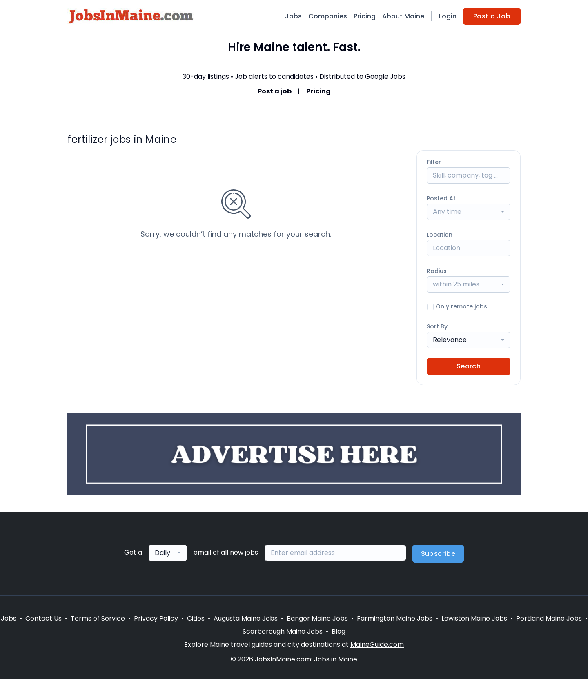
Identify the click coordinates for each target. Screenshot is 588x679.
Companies (327, 16)
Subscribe (438, 553)
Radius (437, 271)
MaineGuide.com (377, 644)
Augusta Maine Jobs (246, 618)
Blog (338, 631)
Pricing (365, 16)
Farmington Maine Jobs (394, 618)
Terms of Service (98, 618)
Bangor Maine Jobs (317, 618)
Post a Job (491, 16)
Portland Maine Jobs (549, 618)
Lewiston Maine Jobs (474, 618)
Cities (196, 618)
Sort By (437, 326)
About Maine (403, 16)
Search (469, 366)
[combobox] (468, 212)
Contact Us (43, 618)
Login (448, 16)
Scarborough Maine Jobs (283, 631)
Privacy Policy (156, 618)
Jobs (293, 16)
